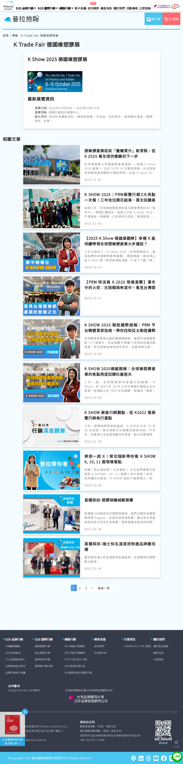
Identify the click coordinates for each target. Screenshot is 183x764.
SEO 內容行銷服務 (75, 652)
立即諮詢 (145, 8)
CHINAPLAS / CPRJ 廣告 (137, 646)
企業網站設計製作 (15, 666)
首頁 (6, 35)
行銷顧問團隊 (12, 646)
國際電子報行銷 (44, 666)
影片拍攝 (80, 8)
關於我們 (119, 8)
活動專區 (132, 8)
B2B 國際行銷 (48, 8)
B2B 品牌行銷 (26, 8)
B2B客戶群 (100, 652)
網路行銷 (66, 8)
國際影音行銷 (42, 659)
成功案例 (93, 8)
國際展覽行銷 (42, 646)
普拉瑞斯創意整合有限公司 (48, 758)
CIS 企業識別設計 (15, 659)
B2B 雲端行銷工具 (75, 666)
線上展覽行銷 (42, 652)
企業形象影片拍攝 (15, 672)
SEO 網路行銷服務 (75, 646)
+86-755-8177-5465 (92, 740)
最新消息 (106, 8)
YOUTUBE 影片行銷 (76, 659)
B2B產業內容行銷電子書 (78, 672)
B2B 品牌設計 (13, 652)
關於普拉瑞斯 (160, 646)
